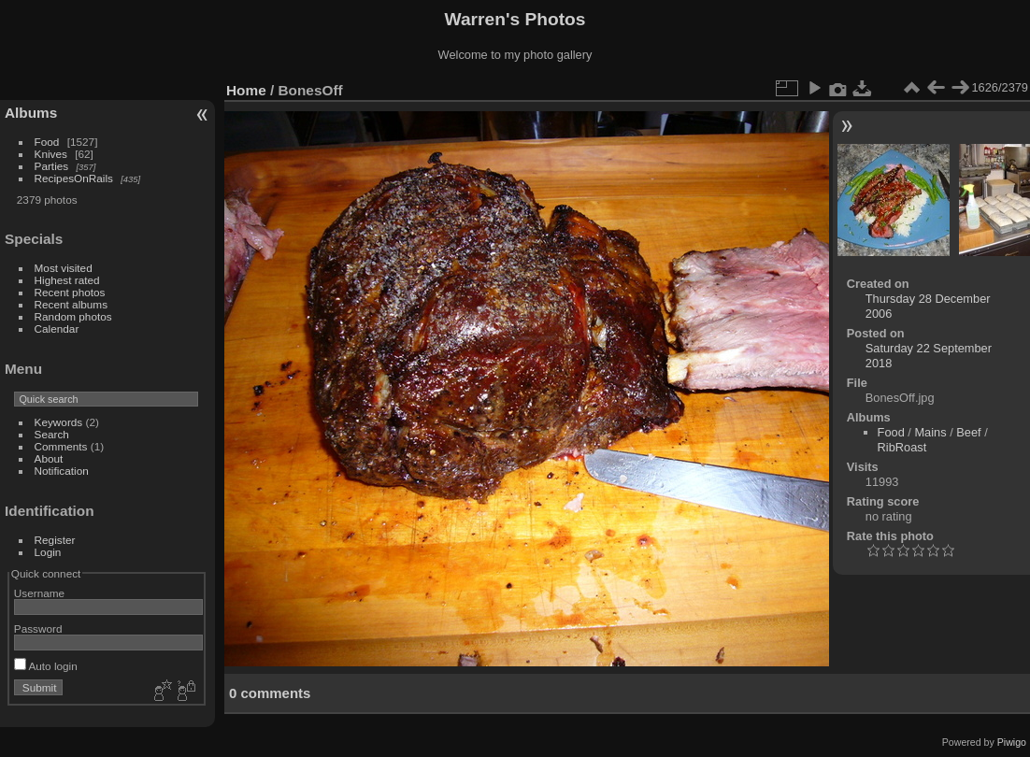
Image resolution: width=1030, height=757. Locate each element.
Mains (930, 432)
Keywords (59, 422)
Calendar (57, 328)
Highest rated (67, 280)
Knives (51, 154)
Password (38, 628)
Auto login (46, 666)
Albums (31, 113)
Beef (968, 432)
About (49, 458)
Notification (62, 470)
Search (52, 434)
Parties (52, 166)
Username (39, 593)
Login (48, 552)
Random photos (73, 316)
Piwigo (1011, 742)
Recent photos (70, 292)
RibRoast (902, 447)
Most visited (64, 268)
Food (47, 142)
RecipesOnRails (74, 178)
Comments (61, 446)
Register (55, 540)
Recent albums (71, 304)
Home (246, 90)
